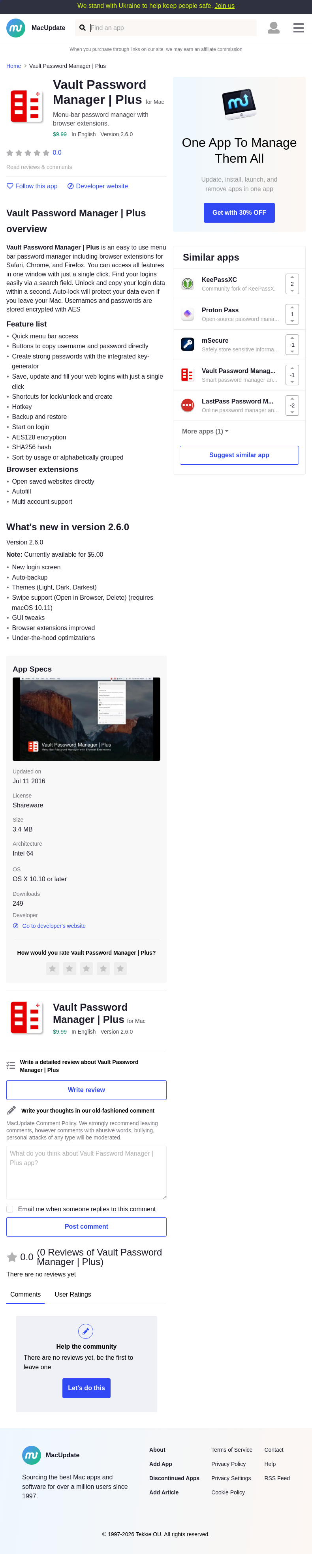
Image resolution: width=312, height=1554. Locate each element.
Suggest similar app (239, 455)
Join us (224, 6)
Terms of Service (231, 1449)
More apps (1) (202, 431)
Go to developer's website (49, 925)
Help (270, 1464)
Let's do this (86, 1388)
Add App (160, 1464)
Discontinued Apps (174, 1478)
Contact (273, 1449)
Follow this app (32, 186)
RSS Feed (277, 1478)
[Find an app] (82, 28)
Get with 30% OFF (239, 212)
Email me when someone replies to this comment (87, 1209)
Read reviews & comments (39, 167)
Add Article (164, 1492)
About (157, 1449)
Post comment (86, 1226)
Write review (86, 1090)
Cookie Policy (228, 1492)
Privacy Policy (228, 1464)
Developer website (97, 186)
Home (13, 65)
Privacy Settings (231, 1478)
